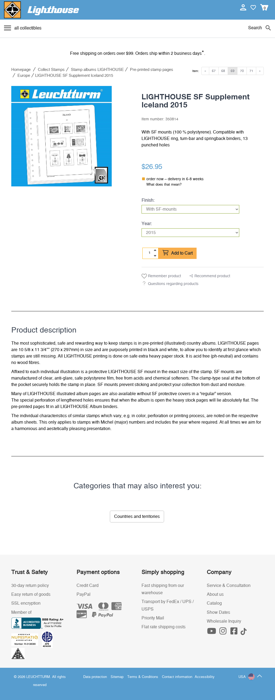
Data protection (95, 677)
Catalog (214, 603)
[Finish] (190, 209)
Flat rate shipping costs (164, 627)
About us (215, 594)
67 (214, 71)
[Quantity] (149, 253)
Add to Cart (177, 253)
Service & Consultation (229, 585)
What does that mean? (164, 184)
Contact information (177, 677)
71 (251, 71)
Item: (195, 71)
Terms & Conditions (142, 677)
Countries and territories (137, 516)
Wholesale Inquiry (224, 621)
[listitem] (61, 136)
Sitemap (117, 677)
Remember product (161, 276)
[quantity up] (155, 250)
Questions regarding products (173, 284)
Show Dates (218, 612)
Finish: (148, 200)
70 (242, 71)
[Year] (190, 232)
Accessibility (205, 677)
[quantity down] (155, 255)
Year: (147, 224)
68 (223, 71)
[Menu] (22, 28)
